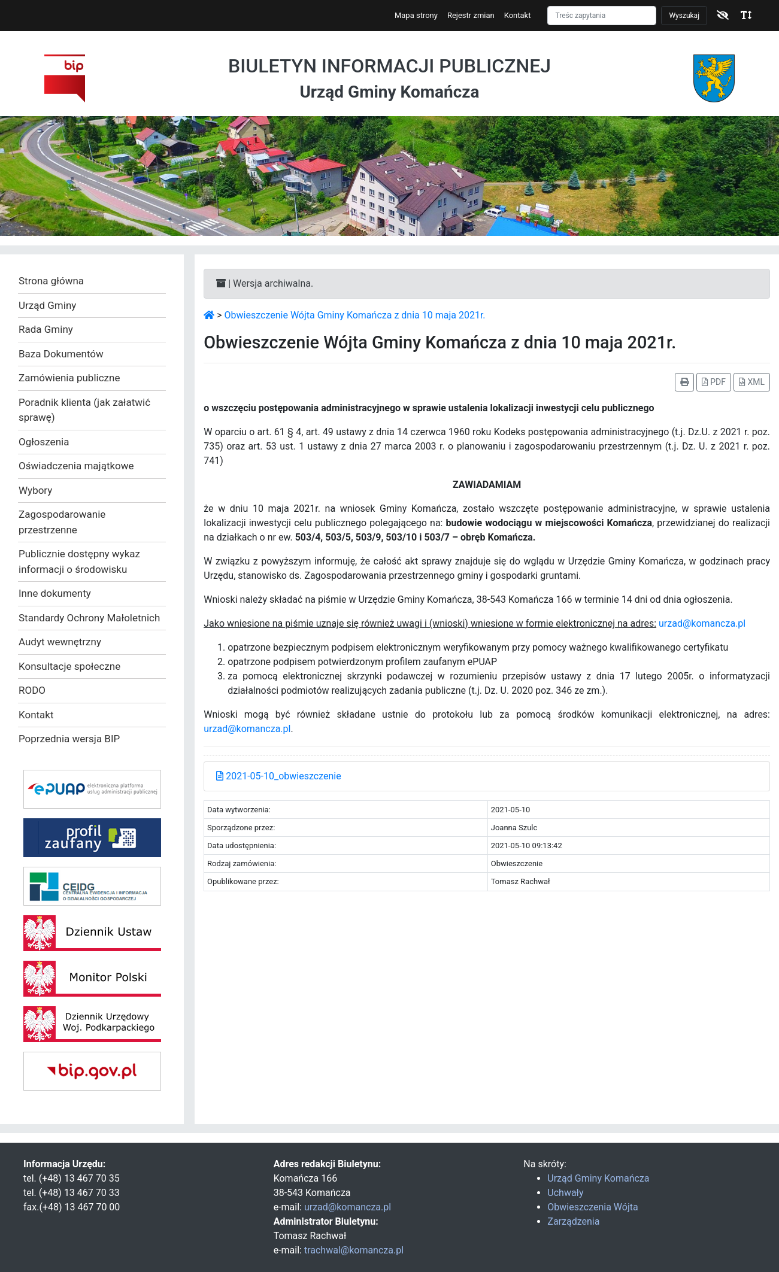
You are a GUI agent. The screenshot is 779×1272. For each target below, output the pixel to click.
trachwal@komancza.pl (354, 1250)
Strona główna (51, 281)
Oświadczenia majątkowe (76, 466)
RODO (32, 690)
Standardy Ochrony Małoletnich (89, 618)
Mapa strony (416, 15)
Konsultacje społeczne (69, 666)
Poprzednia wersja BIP (69, 739)
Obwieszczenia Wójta (592, 1207)
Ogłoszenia (44, 442)
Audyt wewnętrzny (60, 642)
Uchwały (565, 1192)
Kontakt (517, 15)
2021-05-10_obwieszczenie (278, 776)
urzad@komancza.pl (702, 623)
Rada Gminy (46, 329)
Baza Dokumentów (61, 354)
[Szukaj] (601, 15)
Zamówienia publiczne (69, 378)
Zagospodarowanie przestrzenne (62, 522)
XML (752, 382)
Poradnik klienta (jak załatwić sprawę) (84, 410)
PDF (714, 382)
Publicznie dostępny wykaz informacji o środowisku (79, 561)
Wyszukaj (684, 15)
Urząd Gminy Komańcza (598, 1178)
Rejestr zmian (471, 15)
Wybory (35, 490)
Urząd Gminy (47, 305)
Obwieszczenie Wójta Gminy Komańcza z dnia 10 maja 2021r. (355, 315)
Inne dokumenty (55, 593)
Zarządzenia (573, 1221)
